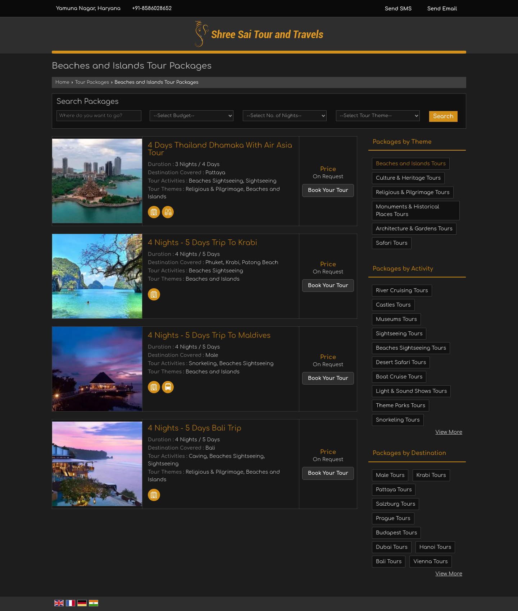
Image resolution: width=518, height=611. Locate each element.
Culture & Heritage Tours (408, 178)
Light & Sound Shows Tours (411, 391)
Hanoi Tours (435, 547)
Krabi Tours (431, 475)
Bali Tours (388, 561)
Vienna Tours (430, 561)
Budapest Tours (396, 533)
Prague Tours (393, 518)
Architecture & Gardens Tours (414, 228)
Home (62, 82)
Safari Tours (392, 243)
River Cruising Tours (402, 290)
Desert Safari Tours (401, 362)
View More (448, 432)
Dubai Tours (392, 547)
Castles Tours (393, 305)
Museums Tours (396, 319)
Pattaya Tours (394, 489)
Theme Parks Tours (400, 405)
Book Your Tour (328, 190)
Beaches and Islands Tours (411, 163)
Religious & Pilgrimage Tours (413, 192)
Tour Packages (92, 82)
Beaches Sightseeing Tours (411, 348)
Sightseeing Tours (399, 333)
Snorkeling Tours (398, 420)
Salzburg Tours (395, 504)
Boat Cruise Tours (399, 377)
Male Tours (390, 475)
